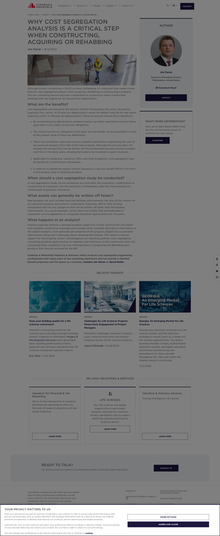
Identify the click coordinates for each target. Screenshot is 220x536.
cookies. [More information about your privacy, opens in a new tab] (89, 533)
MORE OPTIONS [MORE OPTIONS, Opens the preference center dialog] (168, 517)
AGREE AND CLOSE (168, 524)
